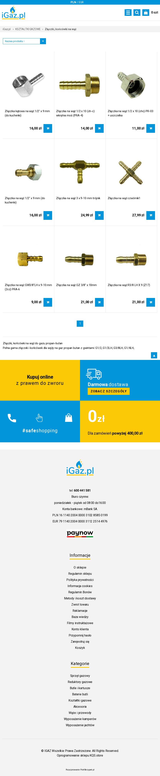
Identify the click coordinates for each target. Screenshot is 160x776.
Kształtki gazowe (79, 700)
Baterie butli (80, 694)
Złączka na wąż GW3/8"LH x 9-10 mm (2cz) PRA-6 (28, 287)
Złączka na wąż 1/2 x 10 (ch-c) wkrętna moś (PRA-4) (75, 113)
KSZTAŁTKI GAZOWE (28, 29)
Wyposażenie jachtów (80, 725)
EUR (81, 2)
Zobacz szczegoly (120, 380)
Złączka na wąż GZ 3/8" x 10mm (76, 285)
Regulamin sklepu (80, 573)
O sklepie (80, 567)
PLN (73, 2)
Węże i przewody (80, 713)
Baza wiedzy (80, 617)
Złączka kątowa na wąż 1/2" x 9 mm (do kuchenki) (27, 113)
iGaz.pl (7, 29)
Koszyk (80, 648)
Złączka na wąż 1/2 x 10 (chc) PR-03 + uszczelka (130, 113)
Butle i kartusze (80, 688)
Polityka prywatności (80, 580)
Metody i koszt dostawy (80, 598)
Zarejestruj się (80, 641)
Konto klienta (80, 629)
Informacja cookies (80, 586)
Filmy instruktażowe (80, 623)
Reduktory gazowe (80, 682)
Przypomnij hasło (80, 635)
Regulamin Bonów (80, 592)
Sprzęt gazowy (80, 676)
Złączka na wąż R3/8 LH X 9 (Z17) (129, 285)
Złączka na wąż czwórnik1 (124, 198)
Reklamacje (80, 611)
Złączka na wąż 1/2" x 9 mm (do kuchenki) (25, 200)
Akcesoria (80, 706)
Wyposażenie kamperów (80, 719)
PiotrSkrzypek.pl (87, 770)
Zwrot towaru (80, 604)
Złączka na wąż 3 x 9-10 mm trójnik (78, 198)
